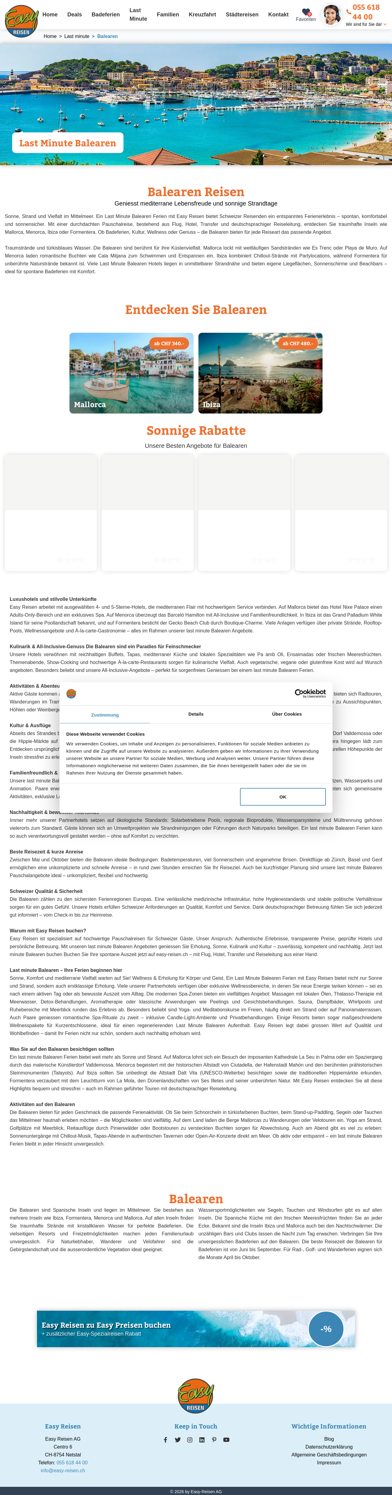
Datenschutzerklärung (329, 1446)
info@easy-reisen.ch (63, 1470)
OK (282, 796)
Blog (329, 1439)
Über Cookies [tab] (287, 713)
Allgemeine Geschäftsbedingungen (329, 1454)
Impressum (329, 1462)
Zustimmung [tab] (105, 714)
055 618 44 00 (363, 11)
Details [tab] (196, 713)
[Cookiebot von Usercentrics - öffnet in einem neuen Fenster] (299, 693)
